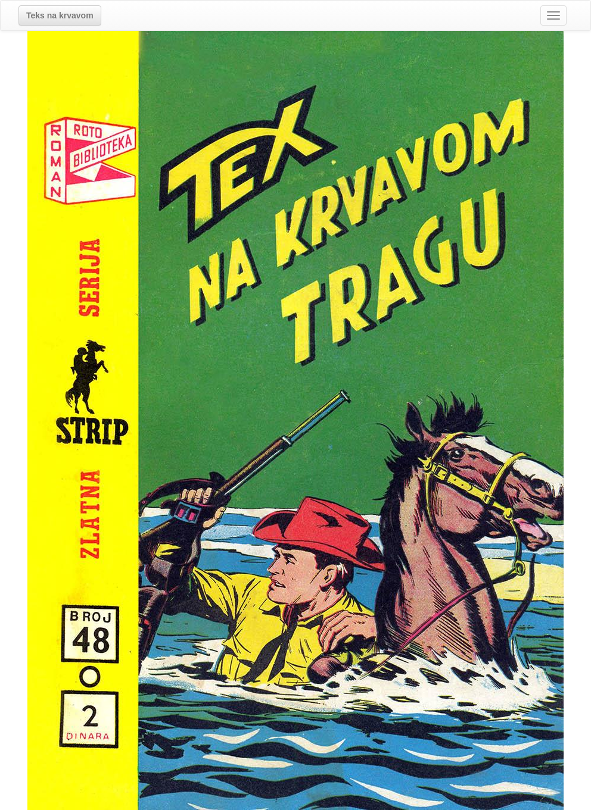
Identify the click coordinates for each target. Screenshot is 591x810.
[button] (59, 15)
